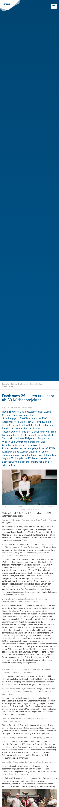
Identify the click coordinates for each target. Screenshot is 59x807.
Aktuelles (13, 384)
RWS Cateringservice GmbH (22, 407)
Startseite (5, 384)
